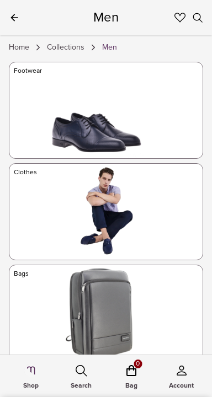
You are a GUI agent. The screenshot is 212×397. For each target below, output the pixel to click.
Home (19, 47)
